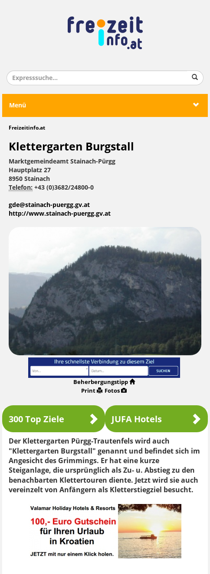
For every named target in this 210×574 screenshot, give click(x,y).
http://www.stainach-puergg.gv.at (60, 213)
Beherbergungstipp (104, 382)
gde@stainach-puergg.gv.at (49, 205)
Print (91, 390)
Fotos (116, 390)
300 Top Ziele (53, 419)
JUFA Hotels (156, 419)
